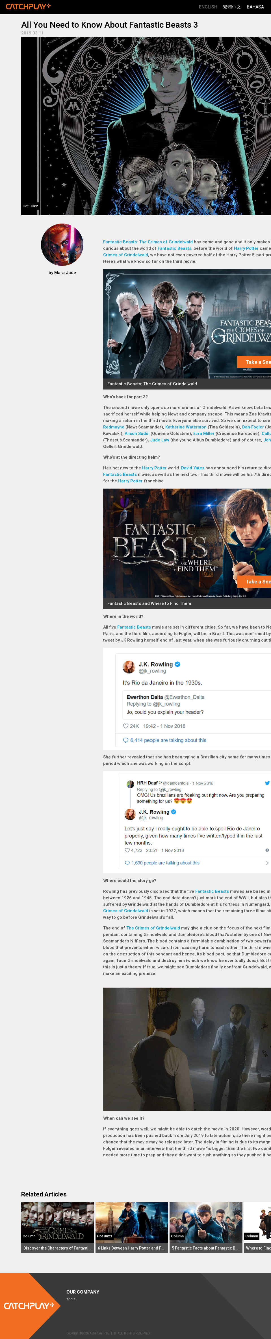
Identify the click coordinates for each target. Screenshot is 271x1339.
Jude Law (159, 440)
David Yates (192, 468)
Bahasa (255, 7)
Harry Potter (246, 248)
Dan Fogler (253, 427)
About (70, 1299)
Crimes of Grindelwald (125, 254)
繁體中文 (232, 7)
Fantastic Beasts (174, 248)
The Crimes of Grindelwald (153, 928)
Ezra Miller (203, 433)
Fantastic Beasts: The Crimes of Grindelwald (148, 241)
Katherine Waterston (186, 427)
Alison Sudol (137, 433)
